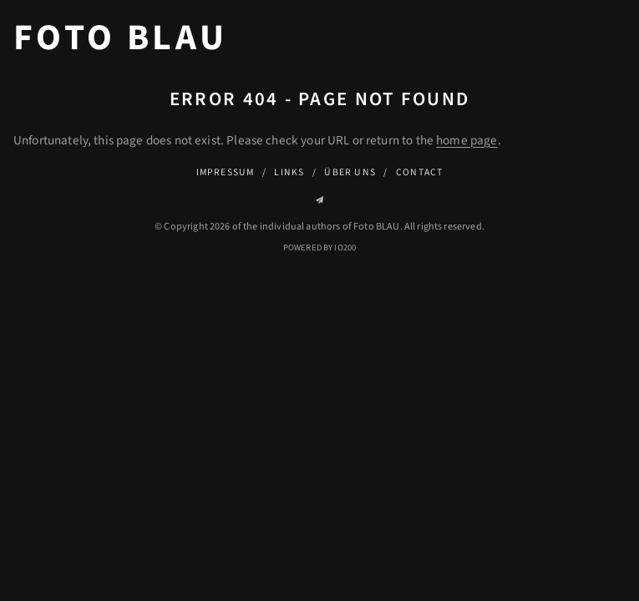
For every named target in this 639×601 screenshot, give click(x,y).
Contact (420, 172)
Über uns (350, 172)
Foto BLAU (120, 38)
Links (289, 172)
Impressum (225, 172)
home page (466, 140)
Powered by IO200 (319, 247)
